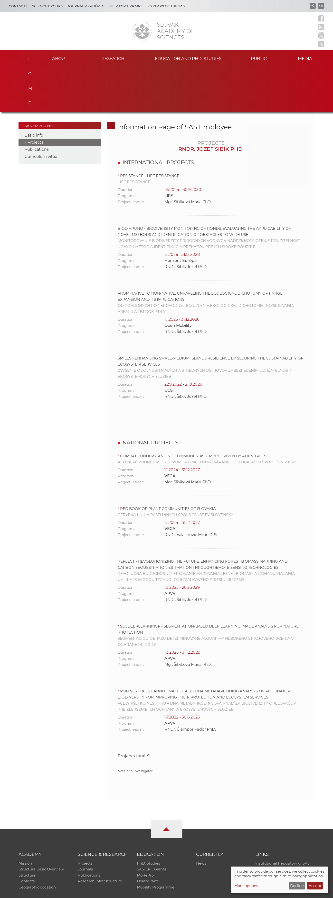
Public (259, 58)
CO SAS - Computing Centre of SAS (84, 892)
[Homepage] (142, 31)
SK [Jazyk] (321, 6)
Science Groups (47, 6)
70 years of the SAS (166, 6)
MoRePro (145, 830)
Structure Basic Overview (41, 824)
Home (28, 57)
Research (113, 58)
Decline (297, 885)
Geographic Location (37, 843)
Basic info (34, 89)
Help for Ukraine (126, 6)
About (59, 58)
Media (307, 58)
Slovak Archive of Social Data (281, 824)
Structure (27, 830)
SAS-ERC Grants (151, 824)
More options (246, 885)
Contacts (18, 6)
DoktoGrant (147, 836)
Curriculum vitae (41, 110)
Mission (25, 817)
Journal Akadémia (85, 6)
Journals (85, 824)
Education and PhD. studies (188, 58)
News (201, 817)
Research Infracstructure (100, 836)
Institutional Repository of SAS (282, 817)
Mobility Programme (155, 843)
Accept (315, 885)
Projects (35, 96)
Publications (37, 103)
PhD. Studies (148, 817)
